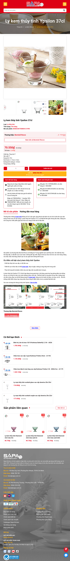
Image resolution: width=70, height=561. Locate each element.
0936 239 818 (15, 485)
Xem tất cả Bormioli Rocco (35, 140)
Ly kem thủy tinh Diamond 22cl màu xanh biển (55, 437)
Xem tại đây (33, 282)
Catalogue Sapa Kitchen (11, 522)
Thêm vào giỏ (47, 168)
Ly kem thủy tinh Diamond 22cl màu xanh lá (34, 437)
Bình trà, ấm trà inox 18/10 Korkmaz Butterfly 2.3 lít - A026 (32, 342)
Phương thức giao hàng (43, 520)
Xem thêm (35, 328)
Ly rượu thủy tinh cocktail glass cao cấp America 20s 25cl (32, 382)
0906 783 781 (15, 473)
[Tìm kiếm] (64, 10)
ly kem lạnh (18, 216)
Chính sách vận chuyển (11, 520)
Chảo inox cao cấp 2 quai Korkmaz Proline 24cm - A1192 (32, 356)
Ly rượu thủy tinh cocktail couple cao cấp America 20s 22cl (32, 395)
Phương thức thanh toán (44, 517)
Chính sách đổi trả (9, 517)
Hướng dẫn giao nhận (43, 514)
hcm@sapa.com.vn (14, 476)
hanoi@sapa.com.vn (14, 488)
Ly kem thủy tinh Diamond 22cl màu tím (13, 437)
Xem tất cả (61, 408)
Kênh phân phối (9, 527)
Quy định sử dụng (9, 512)
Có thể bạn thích (12, 337)
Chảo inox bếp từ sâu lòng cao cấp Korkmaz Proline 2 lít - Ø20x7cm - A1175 (38, 369)
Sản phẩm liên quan (16, 407)
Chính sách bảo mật (10, 514)
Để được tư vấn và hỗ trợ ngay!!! (35, 174)
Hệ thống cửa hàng (10, 525)
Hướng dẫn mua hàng (43, 512)
